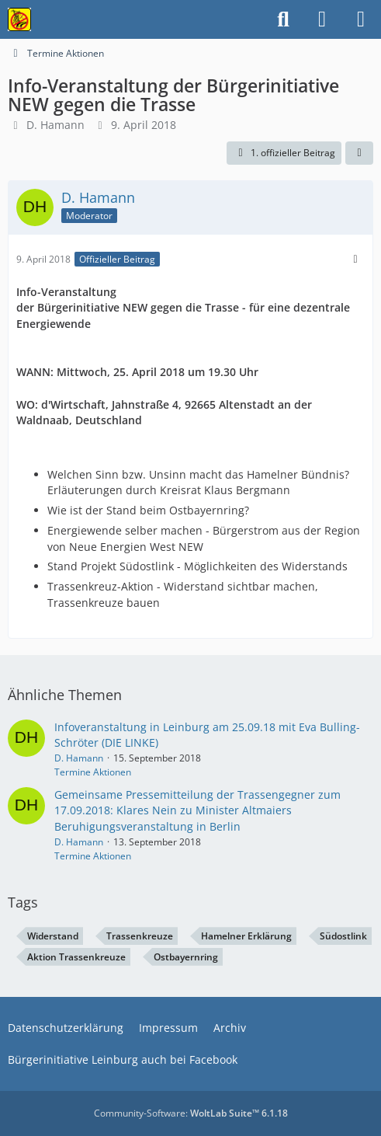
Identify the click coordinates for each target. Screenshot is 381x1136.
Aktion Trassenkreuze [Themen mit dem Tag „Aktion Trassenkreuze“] (76, 957)
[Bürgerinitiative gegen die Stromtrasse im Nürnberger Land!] (19, 19)
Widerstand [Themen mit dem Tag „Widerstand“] (52, 936)
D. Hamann (55, 124)
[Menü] (360, 19)
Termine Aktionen (92, 772)
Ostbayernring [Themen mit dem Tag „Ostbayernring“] (186, 957)
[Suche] (283, 19)
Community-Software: (191, 1113)
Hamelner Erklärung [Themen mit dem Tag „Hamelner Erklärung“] (246, 936)
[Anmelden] (322, 19)
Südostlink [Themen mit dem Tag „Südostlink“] (343, 936)
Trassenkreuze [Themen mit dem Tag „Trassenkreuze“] (139, 936)
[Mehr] (355, 259)
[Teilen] (359, 153)
